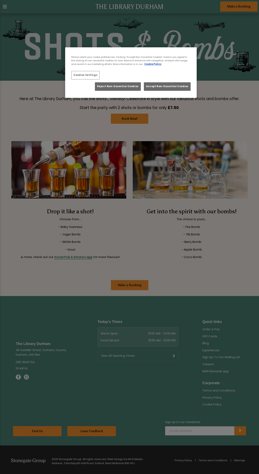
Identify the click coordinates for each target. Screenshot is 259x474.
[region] (131, 72)
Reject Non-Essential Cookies (118, 86)
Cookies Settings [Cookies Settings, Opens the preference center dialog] (85, 75)
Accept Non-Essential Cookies (167, 86)
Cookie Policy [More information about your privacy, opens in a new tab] (152, 64)
